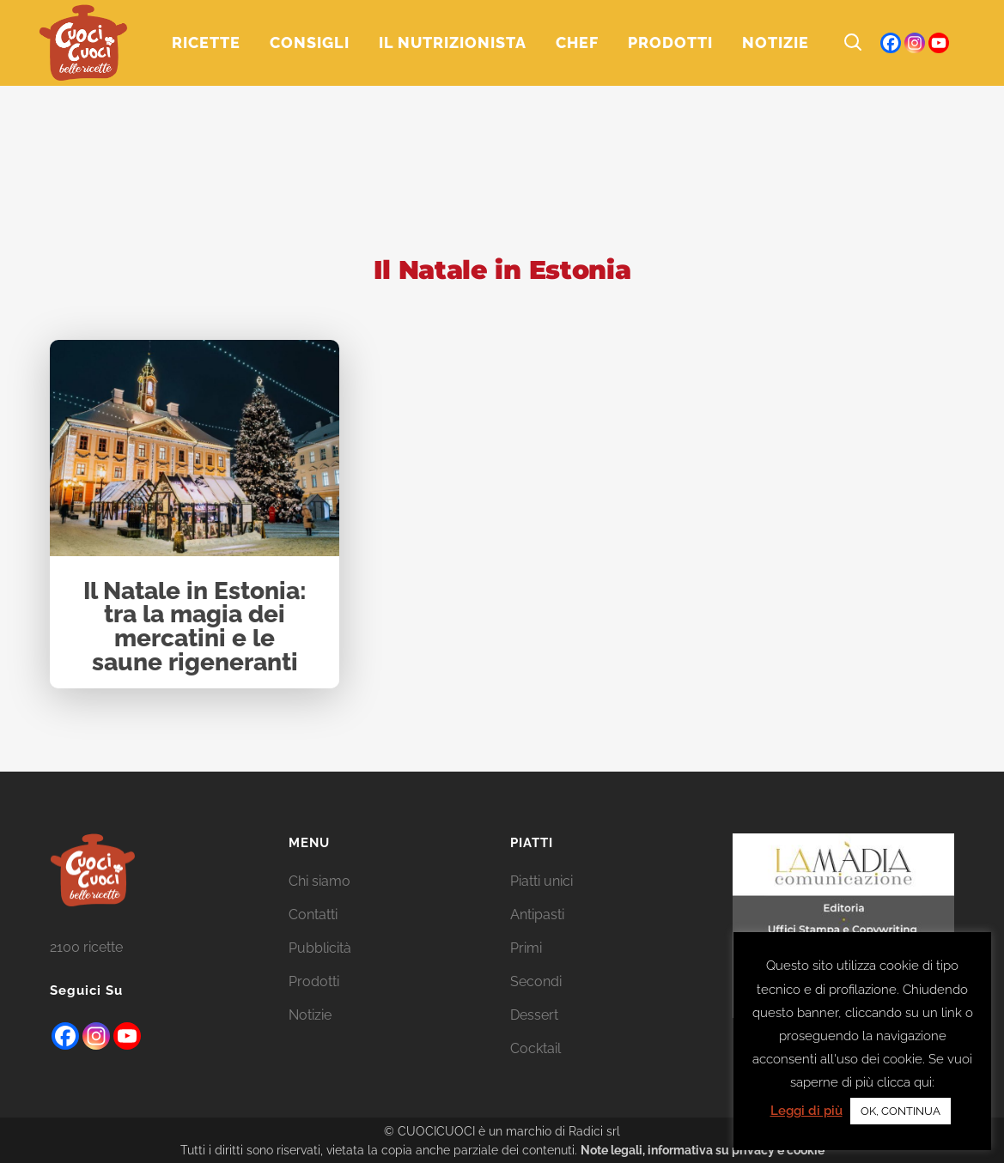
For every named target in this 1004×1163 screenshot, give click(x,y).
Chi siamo (319, 881)
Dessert (534, 1015)
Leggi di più (806, 1110)
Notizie (310, 1015)
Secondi (536, 981)
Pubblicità (320, 948)
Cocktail (535, 1048)
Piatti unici (541, 881)
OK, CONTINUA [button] (900, 1111)
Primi (526, 948)
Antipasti (537, 914)
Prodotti (314, 981)
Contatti (313, 914)
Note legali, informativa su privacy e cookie (702, 1150)
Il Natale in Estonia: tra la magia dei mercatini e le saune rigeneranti (195, 627)
